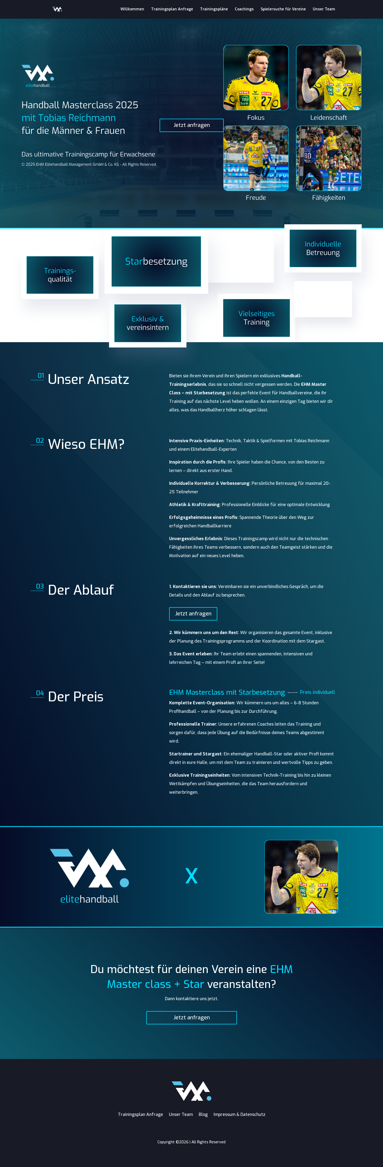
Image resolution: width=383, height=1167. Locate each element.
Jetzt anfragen (191, 125)
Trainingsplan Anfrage (172, 9)
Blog (203, 1114)
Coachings (244, 9)
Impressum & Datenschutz (239, 1114)
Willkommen (132, 9)
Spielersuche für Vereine (283, 9)
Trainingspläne (214, 9)
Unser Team (324, 9)
